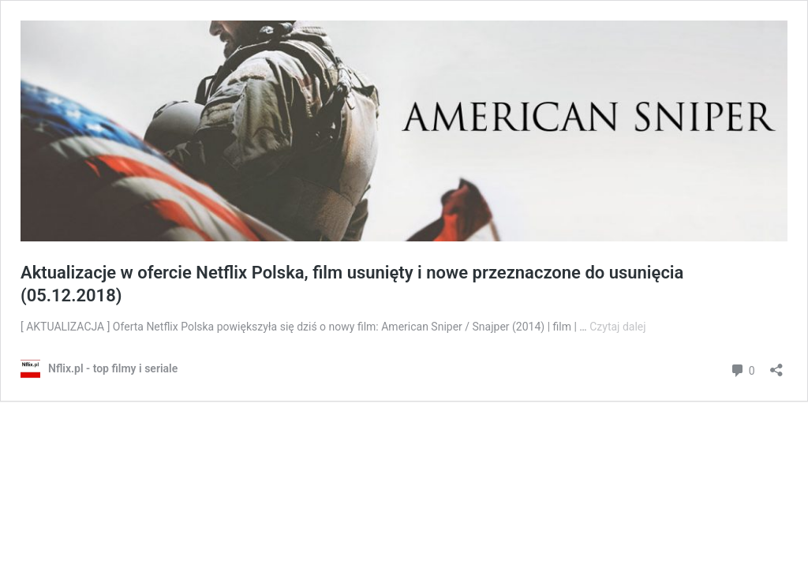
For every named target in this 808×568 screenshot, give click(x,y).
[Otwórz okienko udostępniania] (776, 365)
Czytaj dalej (617, 326)
